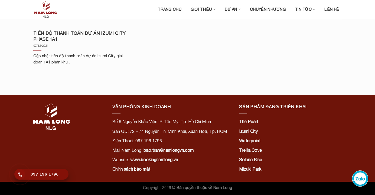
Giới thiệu (203, 9)
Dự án (233, 9)
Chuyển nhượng (268, 9)
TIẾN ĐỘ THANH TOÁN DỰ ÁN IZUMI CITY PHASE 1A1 (79, 36)
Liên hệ (331, 9)
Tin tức (305, 9)
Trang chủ (169, 9)
